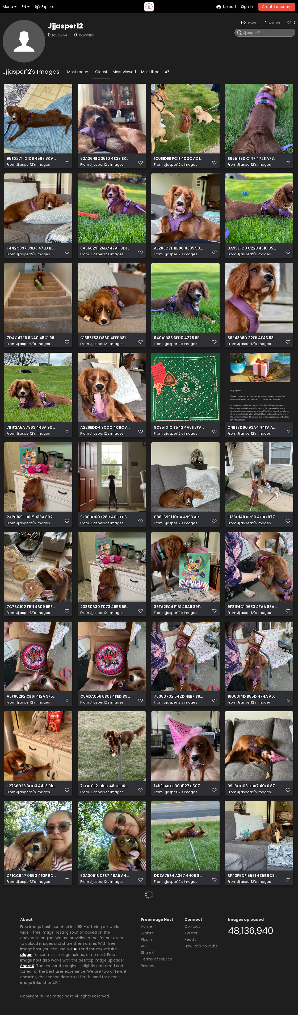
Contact (192, 926)
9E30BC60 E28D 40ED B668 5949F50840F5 (105, 517)
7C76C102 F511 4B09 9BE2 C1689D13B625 (32, 606)
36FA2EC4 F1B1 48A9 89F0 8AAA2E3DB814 (179, 606)
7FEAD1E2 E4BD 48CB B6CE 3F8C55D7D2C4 (105, 786)
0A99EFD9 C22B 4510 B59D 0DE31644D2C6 (253, 248)
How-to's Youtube (201, 946)
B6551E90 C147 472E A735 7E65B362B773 (253, 158)
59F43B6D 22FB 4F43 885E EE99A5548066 (253, 337)
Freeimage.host (58, 996)
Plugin (146, 939)
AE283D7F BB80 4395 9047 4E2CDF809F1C (179, 248)
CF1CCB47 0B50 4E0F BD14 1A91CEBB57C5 (32, 875)
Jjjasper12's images (33, 164)
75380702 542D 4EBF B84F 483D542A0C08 (179, 696)
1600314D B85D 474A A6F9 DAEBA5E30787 (253, 696)
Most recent (78, 71)
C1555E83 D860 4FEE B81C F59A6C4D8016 (105, 337)
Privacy (147, 965)
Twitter (191, 933)
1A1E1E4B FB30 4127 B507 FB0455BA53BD (179, 786)
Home (146, 926)
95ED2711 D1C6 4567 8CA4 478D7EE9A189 (32, 158)
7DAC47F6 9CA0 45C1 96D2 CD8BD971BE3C (32, 337)
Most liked (150, 71)
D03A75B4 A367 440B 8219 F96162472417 (179, 875)
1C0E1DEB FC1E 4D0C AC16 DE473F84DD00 (179, 158)
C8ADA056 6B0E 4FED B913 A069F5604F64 (105, 696)
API (77, 949)
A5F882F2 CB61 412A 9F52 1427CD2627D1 (32, 696)
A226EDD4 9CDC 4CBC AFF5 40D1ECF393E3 (105, 427)
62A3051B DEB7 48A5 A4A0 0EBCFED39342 (105, 875)
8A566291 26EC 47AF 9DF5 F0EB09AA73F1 (105, 248)
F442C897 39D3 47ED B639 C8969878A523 (32, 248)
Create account (277, 6)
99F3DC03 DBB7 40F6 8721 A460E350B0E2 (253, 786)
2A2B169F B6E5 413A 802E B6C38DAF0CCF (32, 517)
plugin (26, 954)
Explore (147, 933)
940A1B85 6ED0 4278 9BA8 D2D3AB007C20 (179, 337)
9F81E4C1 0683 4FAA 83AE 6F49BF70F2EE (253, 606)
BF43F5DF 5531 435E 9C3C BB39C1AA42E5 (253, 875)
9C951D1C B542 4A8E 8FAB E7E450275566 (179, 427)
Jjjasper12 (65, 26)
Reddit (190, 939)
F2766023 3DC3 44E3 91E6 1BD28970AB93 (32, 786)
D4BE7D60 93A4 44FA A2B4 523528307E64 (253, 427)
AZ (167, 71)
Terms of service (156, 959)
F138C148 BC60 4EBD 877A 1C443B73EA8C (253, 517)
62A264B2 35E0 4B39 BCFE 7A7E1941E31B (105, 158)
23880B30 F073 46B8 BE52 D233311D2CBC (105, 606)
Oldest (101, 71)
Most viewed (124, 71)
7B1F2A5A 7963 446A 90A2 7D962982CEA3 (32, 427)
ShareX (27, 965)
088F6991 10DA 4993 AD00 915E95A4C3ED (179, 517)
